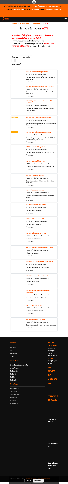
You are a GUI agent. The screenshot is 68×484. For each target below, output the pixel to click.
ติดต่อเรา (12, 356)
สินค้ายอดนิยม (14, 371)
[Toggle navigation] (65, 19)
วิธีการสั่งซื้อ (13, 398)
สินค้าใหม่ (12, 377)
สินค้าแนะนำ (13, 380)
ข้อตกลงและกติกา (15, 395)
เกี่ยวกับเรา (13, 347)
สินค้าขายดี (13, 374)
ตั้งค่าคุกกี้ (28, 481)
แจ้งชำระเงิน (13, 401)
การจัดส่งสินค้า (14, 404)
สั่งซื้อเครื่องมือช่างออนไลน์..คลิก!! (19, 365)
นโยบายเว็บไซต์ (14, 392)
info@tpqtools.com (53, 9)
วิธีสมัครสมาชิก (14, 389)
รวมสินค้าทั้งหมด (14, 368)
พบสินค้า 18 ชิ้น (17, 64)
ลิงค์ (11, 350)
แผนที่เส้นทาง (13, 353)
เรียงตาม (15, 57)
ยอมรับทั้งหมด (38, 481)
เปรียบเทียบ (30, 82)
